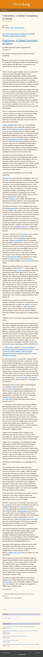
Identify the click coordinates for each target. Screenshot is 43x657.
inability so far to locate (15, 552)
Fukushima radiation (20, 226)
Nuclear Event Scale (18, 270)
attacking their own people (15, 139)
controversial (33, 519)
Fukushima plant (10, 208)
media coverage (15, 258)
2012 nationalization (20, 238)
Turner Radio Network (17, 344)
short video (27, 306)
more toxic (31, 521)
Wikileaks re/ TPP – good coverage (13, 598)
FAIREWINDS (8, 399)
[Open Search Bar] (40, 11)
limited (25, 519)
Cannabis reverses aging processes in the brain (15, 636)
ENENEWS (11, 389)
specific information (11, 256)
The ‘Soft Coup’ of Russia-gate (11, 640)
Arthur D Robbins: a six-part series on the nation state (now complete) (21, 644)
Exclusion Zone (13, 198)
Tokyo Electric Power (25, 234)
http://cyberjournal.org (17, 27)
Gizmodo (34, 377)
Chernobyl (5, 178)
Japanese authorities (8, 125)
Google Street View (26, 261)
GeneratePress (21, 654)
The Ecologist (24, 377)
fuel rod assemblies (17, 240)
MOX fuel (24, 507)
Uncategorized (7, 589)
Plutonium (24, 511)
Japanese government (18, 129)
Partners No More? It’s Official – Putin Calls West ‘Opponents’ (18, 626)
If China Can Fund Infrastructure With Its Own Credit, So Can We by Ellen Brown (20, 631)
